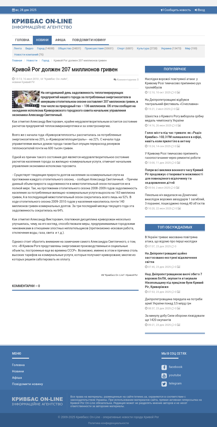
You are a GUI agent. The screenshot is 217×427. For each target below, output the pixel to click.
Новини (42, 40)
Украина (171, 48)
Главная (17, 60)
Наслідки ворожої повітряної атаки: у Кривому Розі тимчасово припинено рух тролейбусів (173, 83)
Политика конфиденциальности (108, 423)
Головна (22, 40)
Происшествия (99, 48)
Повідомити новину (89, 40)
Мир (191, 48)
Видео (29, 48)
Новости (31, 60)
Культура (147, 48)
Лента (18, 48)
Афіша (60, 40)
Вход (200, 10)
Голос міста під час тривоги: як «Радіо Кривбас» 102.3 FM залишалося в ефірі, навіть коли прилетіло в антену (173, 137)
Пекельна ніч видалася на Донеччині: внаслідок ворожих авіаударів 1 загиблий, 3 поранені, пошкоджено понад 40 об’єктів (175, 199)
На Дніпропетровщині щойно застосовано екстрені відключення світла (171, 258)
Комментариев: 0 (126, 79)
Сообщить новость (176, 10)
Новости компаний (28, 54)
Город (45, 48)
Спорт (125, 48)
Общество (69, 48)
